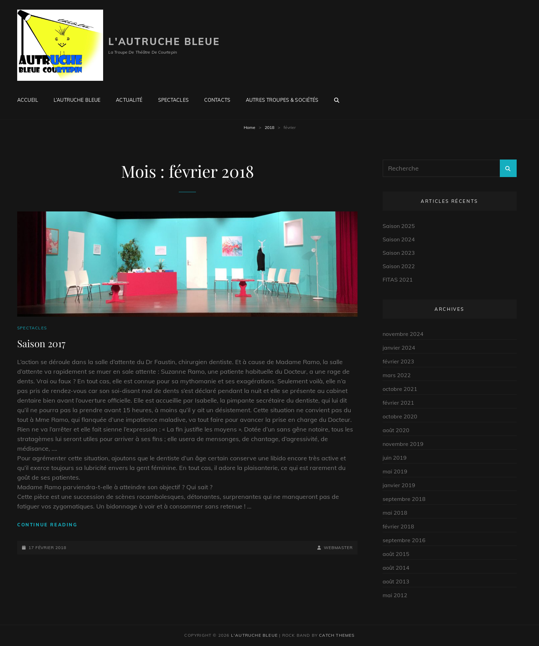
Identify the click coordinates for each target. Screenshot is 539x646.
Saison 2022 (399, 266)
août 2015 (396, 553)
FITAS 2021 (398, 279)
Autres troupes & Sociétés (282, 100)
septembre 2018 (404, 498)
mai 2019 (395, 471)
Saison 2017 (41, 343)
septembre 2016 (404, 540)
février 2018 (398, 526)
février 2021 (398, 402)
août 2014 (396, 567)
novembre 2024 (403, 333)
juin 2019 (395, 457)
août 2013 (396, 581)
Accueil (27, 100)
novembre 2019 (403, 443)
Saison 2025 (399, 225)
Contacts (217, 100)
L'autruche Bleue (164, 41)
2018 (269, 127)
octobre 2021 (400, 388)
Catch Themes (336, 635)
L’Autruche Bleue (77, 100)
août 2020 (396, 430)
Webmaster (338, 547)
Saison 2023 (399, 252)
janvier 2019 (399, 485)
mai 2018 (395, 512)
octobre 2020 (400, 416)
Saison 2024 (399, 239)
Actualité (129, 100)
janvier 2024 (399, 347)
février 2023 (398, 361)
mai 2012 (395, 595)
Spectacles (173, 100)
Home (249, 127)
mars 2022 (397, 375)
